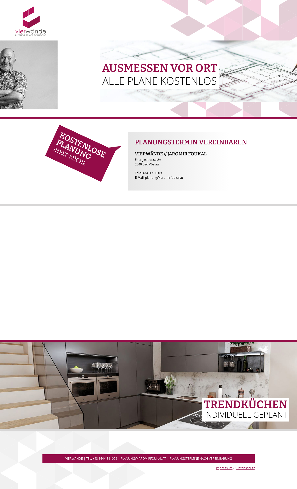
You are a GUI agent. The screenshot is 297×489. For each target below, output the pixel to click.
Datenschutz (245, 468)
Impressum (224, 468)
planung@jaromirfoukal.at (143, 458)
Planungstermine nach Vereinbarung (200, 458)
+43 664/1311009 (105, 458)
